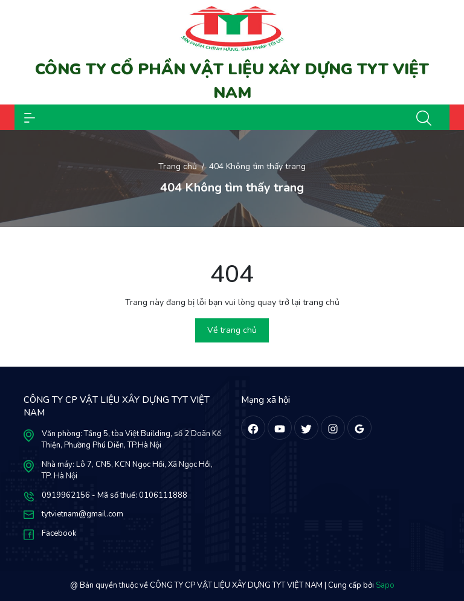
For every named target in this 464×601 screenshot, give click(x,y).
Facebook (59, 533)
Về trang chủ (232, 330)
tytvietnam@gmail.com (82, 514)
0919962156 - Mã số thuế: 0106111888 (114, 495)
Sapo (385, 585)
